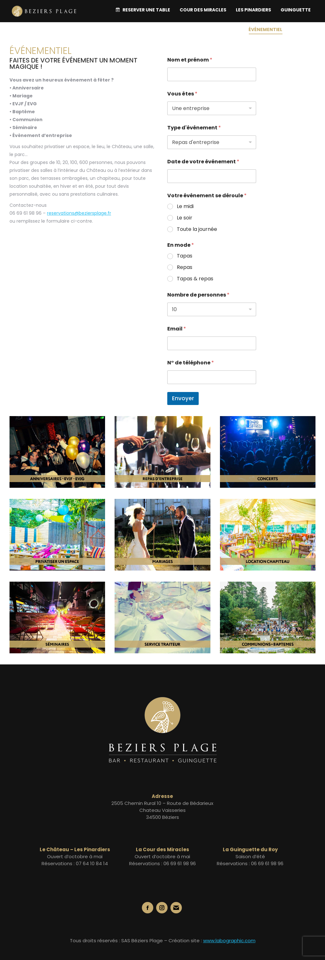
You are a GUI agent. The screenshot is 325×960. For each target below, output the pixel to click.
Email (176, 329)
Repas (184, 267)
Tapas (184, 256)
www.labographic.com (229, 940)
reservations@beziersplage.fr (79, 213)
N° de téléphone (190, 363)
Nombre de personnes (198, 295)
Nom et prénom (189, 60)
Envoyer (183, 398)
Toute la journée (197, 229)
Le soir (184, 218)
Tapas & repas (195, 279)
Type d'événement (194, 128)
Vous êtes (182, 94)
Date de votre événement (203, 162)
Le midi (185, 206)
